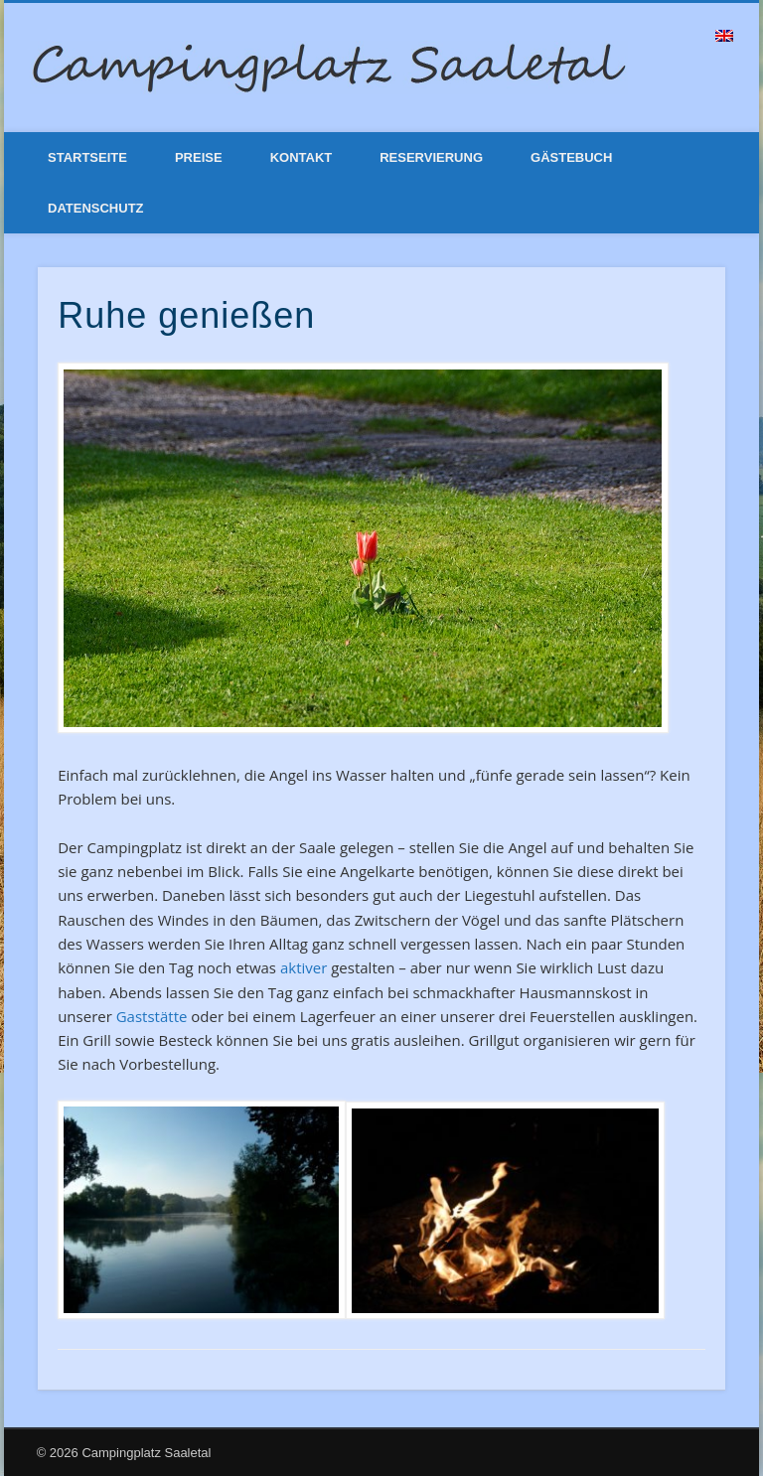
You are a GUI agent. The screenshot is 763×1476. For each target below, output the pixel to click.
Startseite (87, 157)
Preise (199, 157)
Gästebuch (571, 157)
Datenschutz (96, 208)
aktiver (303, 967)
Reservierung (431, 157)
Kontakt (301, 157)
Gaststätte (152, 1016)
